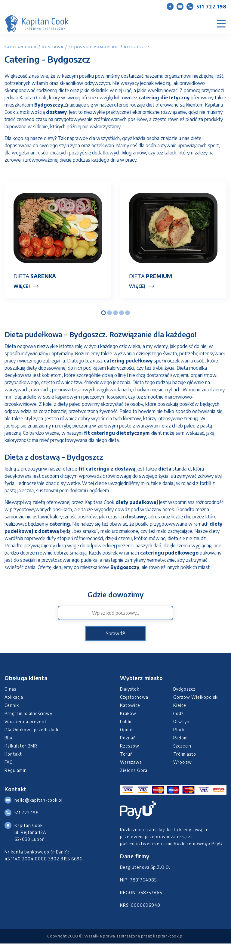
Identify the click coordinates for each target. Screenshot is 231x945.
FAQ (9, 763)
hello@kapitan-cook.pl (38, 801)
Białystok (129, 690)
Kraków (128, 714)
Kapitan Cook (21, 47)
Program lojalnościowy (28, 714)
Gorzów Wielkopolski (196, 698)
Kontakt (13, 755)
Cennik (12, 706)
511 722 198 (206, 6)
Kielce (179, 706)
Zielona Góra (133, 771)
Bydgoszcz (184, 690)
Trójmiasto (184, 755)
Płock (179, 730)
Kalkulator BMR (21, 747)
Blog (9, 738)
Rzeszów (129, 747)
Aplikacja (14, 698)
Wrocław (182, 763)
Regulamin (16, 771)
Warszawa (131, 763)
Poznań (128, 738)
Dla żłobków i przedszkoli (31, 730)
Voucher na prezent (26, 722)
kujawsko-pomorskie (94, 47)
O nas (10, 690)
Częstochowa (134, 698)
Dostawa (53, 47)
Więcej (22, 287)
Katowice (130, 706)
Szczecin (182, 747)
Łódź (178, 714)
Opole (126, 730)
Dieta (35, 277)
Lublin (126, 722)
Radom (180, 738)
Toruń (126, 755)
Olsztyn (181, 722)
